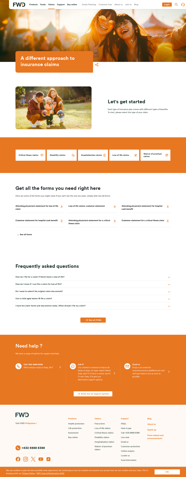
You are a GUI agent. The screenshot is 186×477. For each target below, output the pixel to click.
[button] (33, 4)
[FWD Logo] (19, 5)
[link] (30, 155)
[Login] (167, 5)
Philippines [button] (30, 423)
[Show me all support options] (93, 393)
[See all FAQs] (93, 320)
